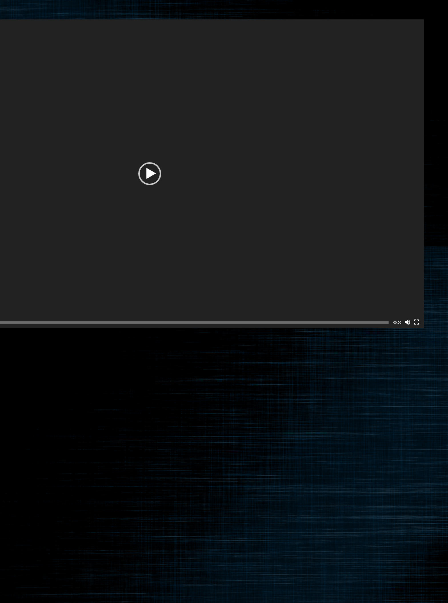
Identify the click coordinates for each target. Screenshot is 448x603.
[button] (149, 173)
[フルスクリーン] (416, 322)
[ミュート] (407, 322)
